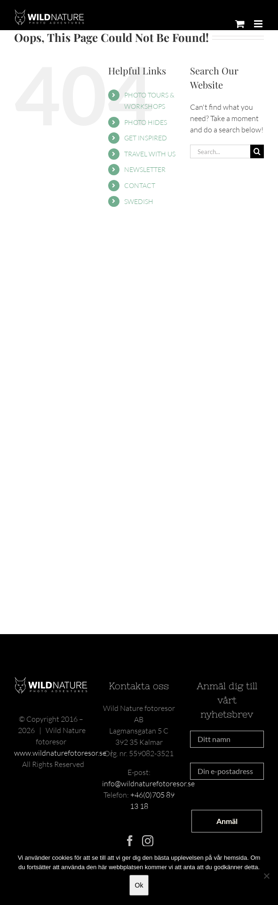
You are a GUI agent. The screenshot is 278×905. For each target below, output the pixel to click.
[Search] (257, 151)
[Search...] (220, 151)
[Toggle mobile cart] (240, 24)
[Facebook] (129, 841)
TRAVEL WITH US (149, 154)
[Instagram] (147, 841)
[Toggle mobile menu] (259, 24)
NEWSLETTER (145, 169)
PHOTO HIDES (145, 122)
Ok (139, 885)
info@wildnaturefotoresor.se (148, 783)
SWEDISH (138, 201)
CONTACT (139, 185)
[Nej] (266, 876)
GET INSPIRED (145, 138)
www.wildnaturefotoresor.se (60, 753)
